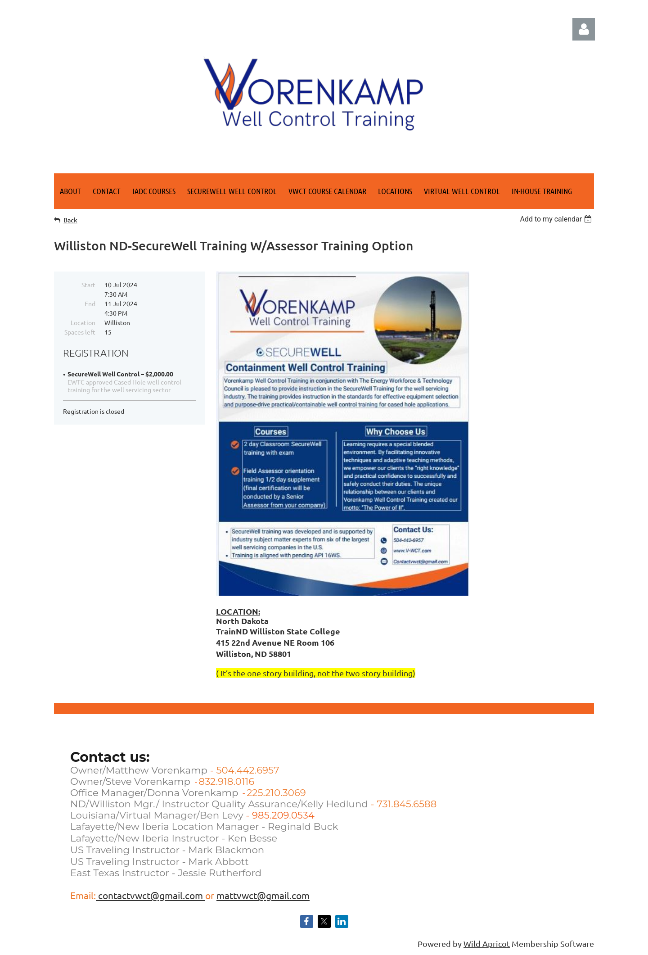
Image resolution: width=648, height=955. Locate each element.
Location (83, 322)
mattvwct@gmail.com (263, 895)
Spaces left (79, 332)
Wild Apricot (487, 943)
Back (70, 220)
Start (88, 285)
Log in (583, 29)
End (90, 303)
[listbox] (557, 219)
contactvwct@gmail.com (150, 895)
